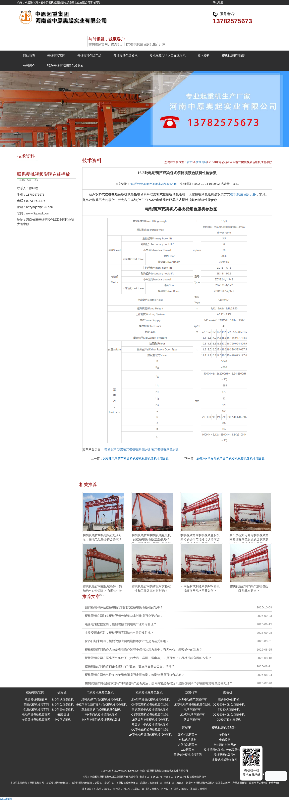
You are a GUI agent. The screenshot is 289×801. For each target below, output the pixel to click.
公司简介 (29, 65)
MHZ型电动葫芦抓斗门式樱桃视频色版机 (101, 704)
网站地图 (218, 2)
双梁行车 (191, 692)
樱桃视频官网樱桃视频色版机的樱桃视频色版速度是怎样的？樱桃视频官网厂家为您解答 (151, 541)
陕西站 (184, 788)
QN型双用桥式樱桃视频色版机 (150, 704)
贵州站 (155, 788)
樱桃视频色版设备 (243, 194)
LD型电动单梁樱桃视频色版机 (192, 704)
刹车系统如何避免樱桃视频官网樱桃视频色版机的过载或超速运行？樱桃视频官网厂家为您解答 (249, 541)
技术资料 (204, 55)
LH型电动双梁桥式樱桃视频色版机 (150, 734)
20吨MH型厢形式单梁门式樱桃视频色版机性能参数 (230, 458)
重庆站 (193, 788)
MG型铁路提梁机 (63, 699)
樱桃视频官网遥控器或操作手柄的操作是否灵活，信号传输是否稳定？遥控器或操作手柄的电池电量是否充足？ (158, 683)
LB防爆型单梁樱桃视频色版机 (150, 719)
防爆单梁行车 (192, 719)
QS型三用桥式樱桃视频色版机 (150, 714)
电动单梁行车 (192, 709)
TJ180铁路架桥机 (229, 709)
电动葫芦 (110, 449)
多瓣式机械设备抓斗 (224, 759)
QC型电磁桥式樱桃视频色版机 (150, 729)
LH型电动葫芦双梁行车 (192, 699)
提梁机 (61, 692)
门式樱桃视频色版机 (100, 692)
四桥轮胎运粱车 (187, 734)
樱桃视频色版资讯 (125, 55)
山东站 (107, 788)
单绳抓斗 (224, 734)
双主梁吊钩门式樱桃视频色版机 (101, 709)
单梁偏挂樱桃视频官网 (36, 719)
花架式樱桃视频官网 (36, 704)
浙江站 (126, 788)
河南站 (165, 788)
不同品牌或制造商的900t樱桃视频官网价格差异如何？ (200, 588)
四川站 (145, 788)
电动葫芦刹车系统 (225, 744)
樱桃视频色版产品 (89, 55)
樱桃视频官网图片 (234, 55)
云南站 (116, 788)
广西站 (174, 788)
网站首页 (29, 55)
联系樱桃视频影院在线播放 (65, 65)
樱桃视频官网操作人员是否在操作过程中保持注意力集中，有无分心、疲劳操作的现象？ (143, 649)
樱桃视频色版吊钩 (225, 754)
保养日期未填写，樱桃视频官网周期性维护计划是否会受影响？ (127, 641)
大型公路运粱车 (187, 744)
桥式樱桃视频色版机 (164, 449)
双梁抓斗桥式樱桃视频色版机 (150, 724)
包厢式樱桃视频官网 (36, 709)
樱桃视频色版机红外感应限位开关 (225, 749)
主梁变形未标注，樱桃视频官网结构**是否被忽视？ (119, 632)
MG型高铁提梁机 (63, 709)
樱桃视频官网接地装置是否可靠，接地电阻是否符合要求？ (102, 537)
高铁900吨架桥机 (228, 699)
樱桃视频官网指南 (196, 776)
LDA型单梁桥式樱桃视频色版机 (150, 699)
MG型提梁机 (63, 719)
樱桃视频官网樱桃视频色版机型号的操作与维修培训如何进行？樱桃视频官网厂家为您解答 (200, 541)
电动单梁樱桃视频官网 (36, 714)
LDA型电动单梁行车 (192, 714)
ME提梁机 (63, 714)
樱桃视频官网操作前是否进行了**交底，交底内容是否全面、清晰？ (130, 666)
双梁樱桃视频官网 (36, 699)
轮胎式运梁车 (187, 739)
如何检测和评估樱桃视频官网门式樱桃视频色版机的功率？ (124, 607)
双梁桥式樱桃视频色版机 (133, 449)
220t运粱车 (187, 749)
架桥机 (227, 692)
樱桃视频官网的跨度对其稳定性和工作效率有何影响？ (151, 588)
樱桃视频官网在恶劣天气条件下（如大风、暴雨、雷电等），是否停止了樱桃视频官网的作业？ (148, 658)
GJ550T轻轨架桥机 (229, 719)
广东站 (97, 788)
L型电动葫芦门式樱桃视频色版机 (101, 699)
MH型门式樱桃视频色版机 (101, 714)
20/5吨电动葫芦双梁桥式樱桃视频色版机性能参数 (136, 458)
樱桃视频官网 (56, 55)
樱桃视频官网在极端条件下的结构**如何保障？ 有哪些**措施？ (102, 591)
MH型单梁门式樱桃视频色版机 (101, 719)
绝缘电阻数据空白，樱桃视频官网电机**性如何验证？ (121, 624)
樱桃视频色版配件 (224, 727)
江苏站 (136, 788)
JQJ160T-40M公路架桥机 (229, 704)
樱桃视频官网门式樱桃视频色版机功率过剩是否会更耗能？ (124, 615)
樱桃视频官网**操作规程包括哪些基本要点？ (249, 588)
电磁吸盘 (224, 739)
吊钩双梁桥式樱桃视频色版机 (150, 709)
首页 (189, 162)
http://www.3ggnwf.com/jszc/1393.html (153, 183)
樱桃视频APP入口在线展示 (168, 55)
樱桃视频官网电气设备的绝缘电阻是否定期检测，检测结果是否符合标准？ (134, 674)
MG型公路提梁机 (63, 704)
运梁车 (186, 727)
